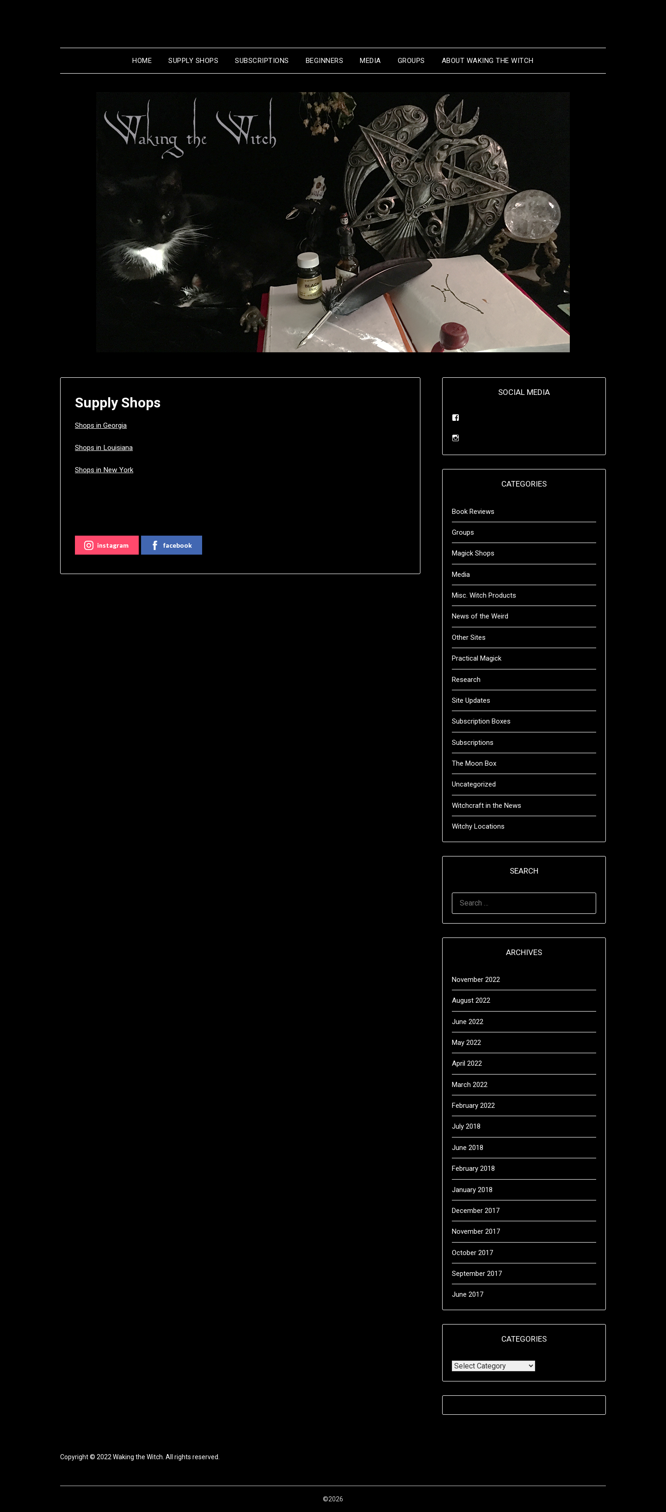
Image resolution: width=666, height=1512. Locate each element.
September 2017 (477, 1273)
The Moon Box (474, 763)
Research (466, 679)
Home (142, 60)
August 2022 (471, 1000)
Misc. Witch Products (484, 595)
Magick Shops (473, 553)
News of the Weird (480, 616)
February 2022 (473, 1105)
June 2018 (467, 1147)
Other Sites (469, 637)
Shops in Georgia (102, 425)
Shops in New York (105, 469)
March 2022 (469, 1085)
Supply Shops (193, 60)
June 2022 (467, 1022)
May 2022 (466, 1042)
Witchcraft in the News (486, 805)
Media (370, 60)
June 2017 (467, 1294)
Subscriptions (262, 60)
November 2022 (476, 979)
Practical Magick (476, 658)
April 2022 (467, 1063)
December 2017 (476, 1210)
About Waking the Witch (488, 60)
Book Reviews (473, 511)
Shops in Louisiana (105, 447)
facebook (171, 545)
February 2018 (473, 1168)
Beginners (325, 60)
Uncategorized (474, 784)
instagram (106, 545)
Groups (411, 60)
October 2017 (472, 1253)
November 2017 (476, 1231)
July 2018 (466, 1126)
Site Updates (471, 700)
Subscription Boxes (481, 721)
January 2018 (472, 1190)
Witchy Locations (478, 826)
